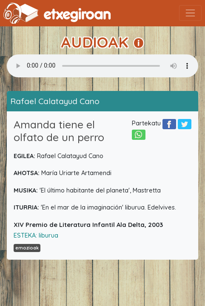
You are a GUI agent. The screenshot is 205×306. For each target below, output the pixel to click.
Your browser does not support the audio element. (102, 65)
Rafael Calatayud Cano (55, 101)
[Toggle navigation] (190, 13)
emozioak (27, 248)
